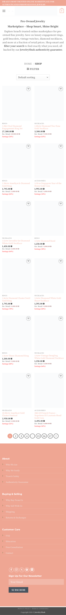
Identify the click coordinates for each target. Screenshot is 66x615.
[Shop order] (33, 77)
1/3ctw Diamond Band (44, 241)
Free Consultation (14, 547)
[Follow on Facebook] (11, 569)
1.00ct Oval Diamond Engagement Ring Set (12, 127)
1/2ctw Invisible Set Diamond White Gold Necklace (16, 241)
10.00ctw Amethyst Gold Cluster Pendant (13, 414)
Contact (9, 552)
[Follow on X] (21, 569)
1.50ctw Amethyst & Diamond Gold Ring (16, 184)
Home (28, 63)
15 (38, 435)
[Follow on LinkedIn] (32, 569)
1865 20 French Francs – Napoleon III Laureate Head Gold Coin (47, 415)
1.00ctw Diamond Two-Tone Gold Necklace (47, 127)
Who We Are (11, 464)
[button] (4, 10)
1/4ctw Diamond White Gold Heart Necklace (47, 299)
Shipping (10, 511)
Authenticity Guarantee (17, 482)
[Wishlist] (28, 89)
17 (50, 435)
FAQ (8, 535)
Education (11, 541)
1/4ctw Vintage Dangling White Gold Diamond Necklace (49, 356)
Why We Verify (13, 470)
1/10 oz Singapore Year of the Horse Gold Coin (47, 184)
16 (44, 435)
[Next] (56, 436)
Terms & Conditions (40, 609)
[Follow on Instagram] (16, 569)
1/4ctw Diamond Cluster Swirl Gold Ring (16, 299)
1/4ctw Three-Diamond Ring (15, 355)
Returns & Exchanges (16, 517)
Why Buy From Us (14, 500)
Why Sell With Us (14, 505)
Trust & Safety (12, 476)
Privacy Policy (24, 609)
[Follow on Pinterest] (26, 569)
